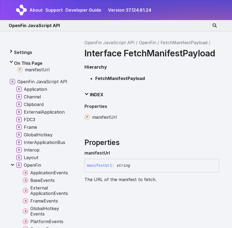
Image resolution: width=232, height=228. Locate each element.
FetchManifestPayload (184, 42)
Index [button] (93, 94)
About (36, 10)
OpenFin (147, 42)
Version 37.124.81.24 (129, 10)
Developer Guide (83, 10)
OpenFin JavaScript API (34, 25)
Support (54, 10)
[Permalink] (114, 153)
